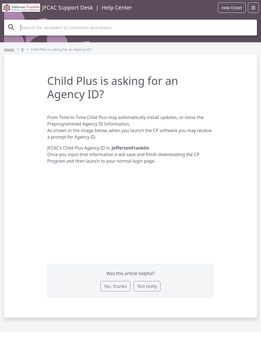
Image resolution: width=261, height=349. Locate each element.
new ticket (231, 8)
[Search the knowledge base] (130, 27)
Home (9, 49)
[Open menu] (253, 7)
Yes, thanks (115, 286)
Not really (147, 286)
